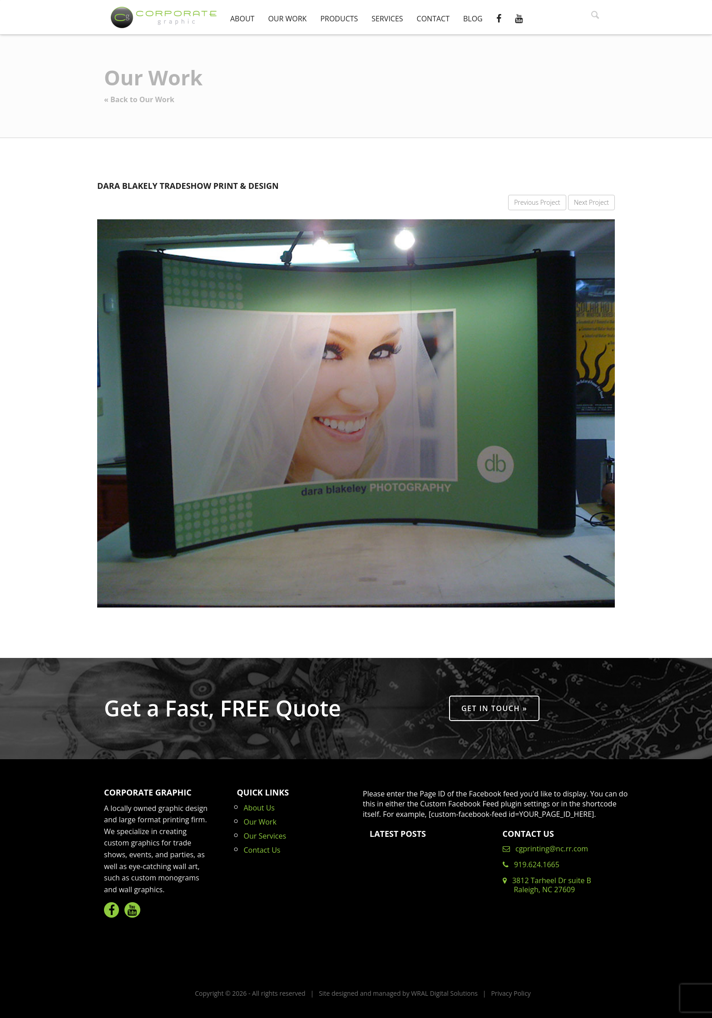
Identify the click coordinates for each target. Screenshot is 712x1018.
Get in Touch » (494, 708)
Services (387, 19)
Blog (473, 19)
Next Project (591, 202)
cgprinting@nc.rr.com (545, 849)
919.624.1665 (531, 865)
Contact (433, 19)
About (242, 19)
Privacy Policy (510, 993)
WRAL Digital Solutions (444, 993)
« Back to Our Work (139, 99)
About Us (259, 808)
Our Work (287, 19)
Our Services (265, 836)
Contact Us (262, 850)
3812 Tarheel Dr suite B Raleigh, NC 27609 (547, 884)
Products (339, 19)
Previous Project (537, 202)
